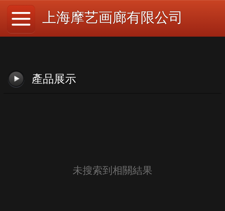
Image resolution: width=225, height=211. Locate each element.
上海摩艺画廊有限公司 (112, 17)
